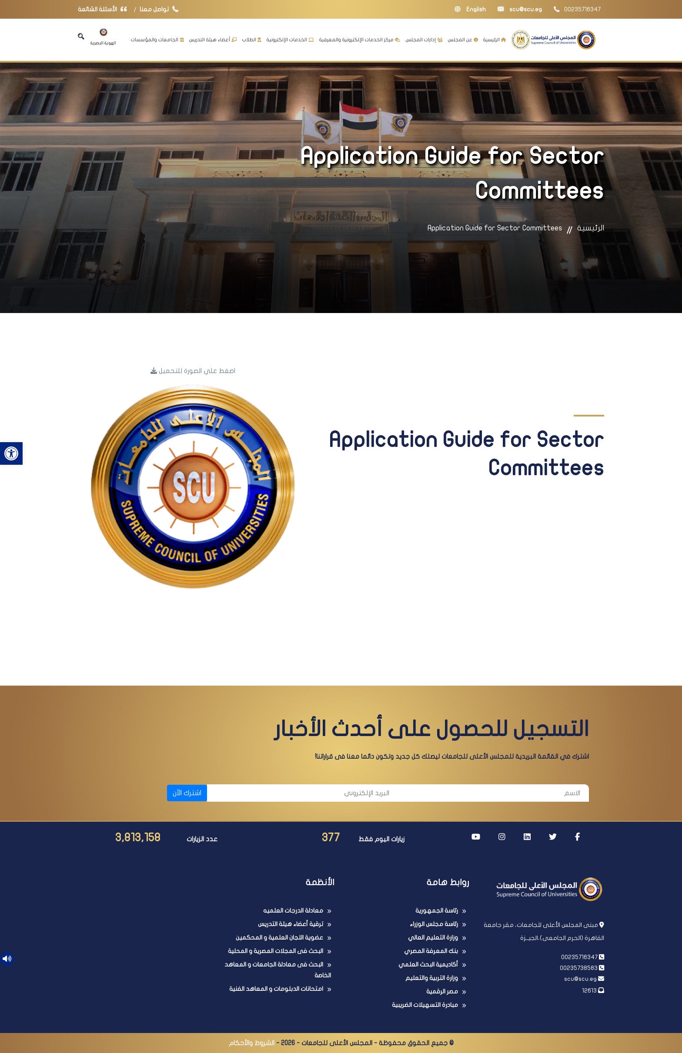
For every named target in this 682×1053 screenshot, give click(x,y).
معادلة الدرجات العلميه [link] (293, 910)
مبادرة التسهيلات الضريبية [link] (425, 1005)
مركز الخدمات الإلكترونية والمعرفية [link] (360, 39)
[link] (11, 453)
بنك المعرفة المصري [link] (431, 951)
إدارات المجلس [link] (424, 39)
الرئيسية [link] (494, 39)
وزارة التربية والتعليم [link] (431, 978)
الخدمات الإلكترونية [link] (290, 39)
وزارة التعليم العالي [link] (433, 937)
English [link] (470, 9)
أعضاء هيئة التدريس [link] (213, 39)
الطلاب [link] (251, 39)
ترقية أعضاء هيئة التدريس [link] (290, 924)
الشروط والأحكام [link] (251, 1043)
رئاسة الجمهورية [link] (436, 910)
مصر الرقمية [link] (442, 991)
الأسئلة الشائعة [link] (104, 9)
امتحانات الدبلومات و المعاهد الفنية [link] (276, 989)
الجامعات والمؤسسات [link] (157, 39)
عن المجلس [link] (463, 39)
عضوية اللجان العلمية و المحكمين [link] (279, 937)
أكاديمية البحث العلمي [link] (428, 964)
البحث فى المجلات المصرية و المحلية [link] (275, 951)
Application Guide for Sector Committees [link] (495, 228)
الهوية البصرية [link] (103, 36)
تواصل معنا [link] (161, 9)
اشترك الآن (187, 793)
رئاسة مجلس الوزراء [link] (434, 924)
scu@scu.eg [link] (520, 9)
